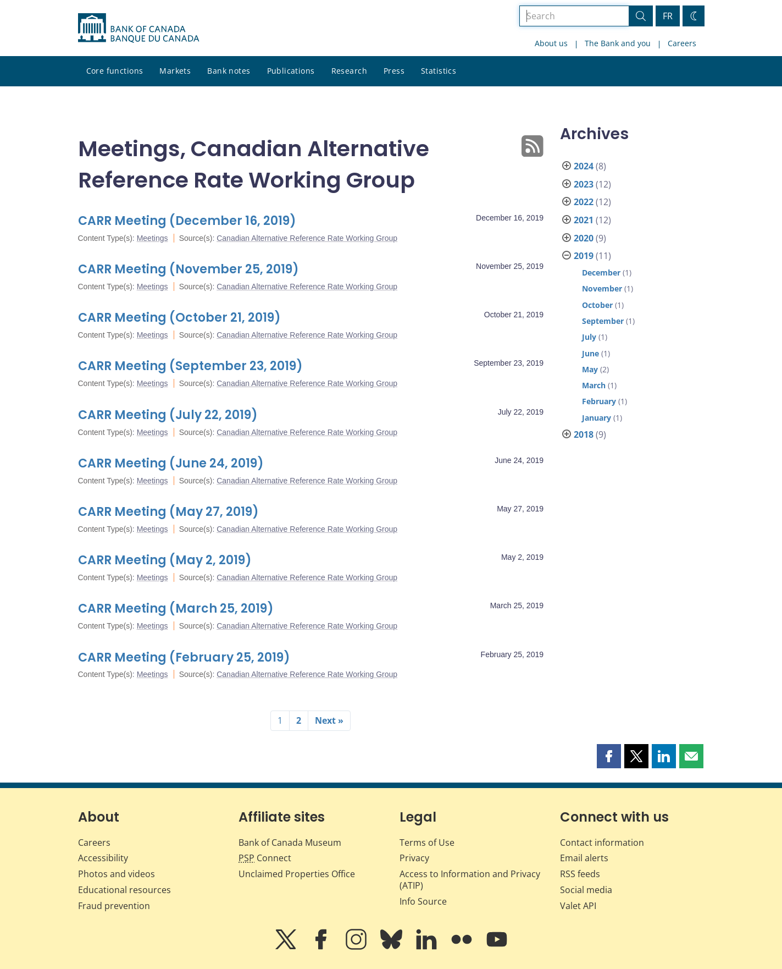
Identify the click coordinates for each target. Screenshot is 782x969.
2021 (584, 220)
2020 (584, 238)
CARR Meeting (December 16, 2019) (187, 220)
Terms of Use (427, 842)
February (599, 401)
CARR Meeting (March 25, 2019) (176, 608)
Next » (329, 720)
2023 (584, 184)
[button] (609, 756)
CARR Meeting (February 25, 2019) (184, 657)
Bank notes (228, 70)
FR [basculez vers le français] (668, 16)
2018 (584, 434)
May (590, 369)
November (602, 288)
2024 (584, 166)
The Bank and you (618, 43)
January (596, 417)
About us (551, 43)
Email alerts (584, 858)
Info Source (423, 901)
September (603, 321)
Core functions (114, 70)
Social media (586, 890)
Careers (682, 43)
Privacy (414, 858)
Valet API (578, 906)
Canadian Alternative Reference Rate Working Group (307, 238)
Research (349, 70)
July (589, 337)
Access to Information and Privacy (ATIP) (470, 879)
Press (394, 70)
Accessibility (103, 858)
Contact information (602, 842)
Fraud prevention (114, 906)
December (601, 272)
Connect (265, 858)
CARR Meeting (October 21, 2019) (179, 317)
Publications (291, 70)
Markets (175, 70)
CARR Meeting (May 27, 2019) (168, 511)
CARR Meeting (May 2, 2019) (165, 560)
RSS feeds (580, 874)
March (594, 385)
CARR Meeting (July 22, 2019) (168, 414)
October (597, 305)
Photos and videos (116, 874)
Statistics (438, 70)
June (590, 353)
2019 (584, 256)
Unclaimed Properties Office (297, 874)
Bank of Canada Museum (290, 842)
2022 (584, 202)
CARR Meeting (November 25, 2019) (188, 269)
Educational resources (124, 890)
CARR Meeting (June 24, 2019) (171, 463)
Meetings (152, 238)
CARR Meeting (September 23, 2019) (190, 366)
